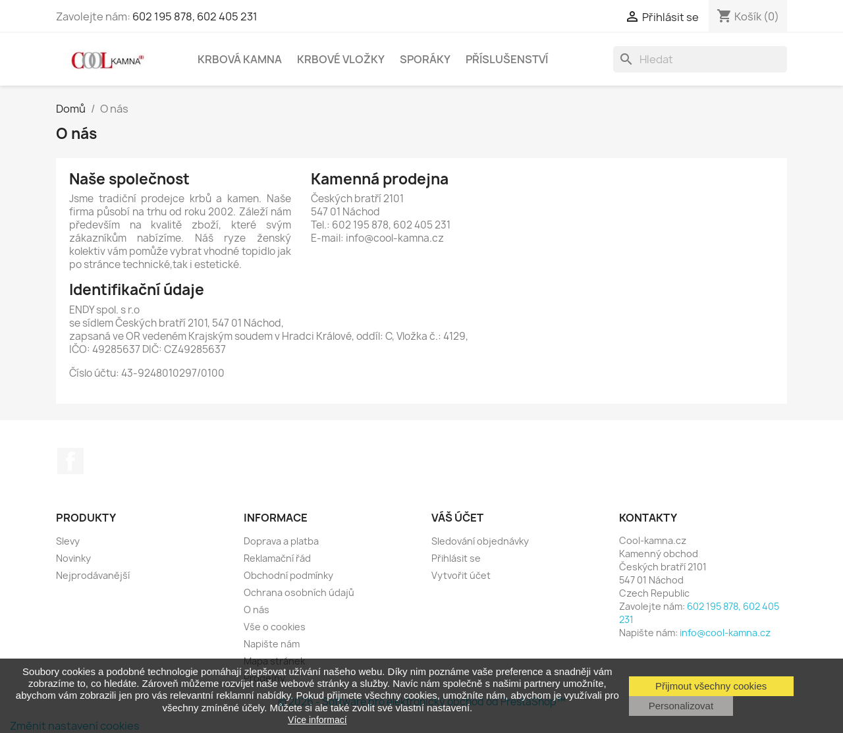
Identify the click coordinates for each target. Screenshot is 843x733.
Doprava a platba (281, 541)
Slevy (68, 541)
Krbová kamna (240, 59)
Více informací (317, 720)
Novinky (73, 558)
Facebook (70, 461)
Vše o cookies (275, 626)
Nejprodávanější (93, 575)
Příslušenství (507, 59)
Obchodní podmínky (288, 575)
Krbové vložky (341, 59)
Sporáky (425, 59)
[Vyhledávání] (700, 59)
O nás (256, 609)
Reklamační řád (277, 558)
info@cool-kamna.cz (725, 632)
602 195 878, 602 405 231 (195, 16)
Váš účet (457, 517)
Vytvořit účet (461, 575)
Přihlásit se (456, 558)
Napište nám (272, 644)
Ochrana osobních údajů (299, 592)
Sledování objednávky (480, 541)
